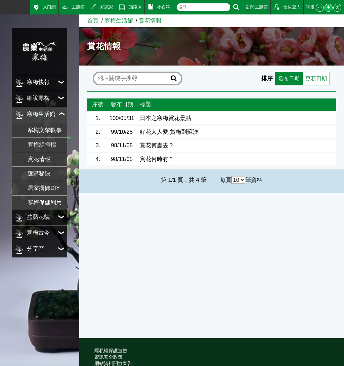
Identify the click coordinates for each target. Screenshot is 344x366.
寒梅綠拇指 (42, 144)
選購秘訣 (39, 173)
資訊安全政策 (108, 357)
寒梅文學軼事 (45, 130)
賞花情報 (39, 159)
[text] (203, 7)
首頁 (92, 20)
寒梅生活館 (118, 20)
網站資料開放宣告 (113, 363)
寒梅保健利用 (45, 202)
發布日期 (286, 78)
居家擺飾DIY (44, 188)
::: (2, 6)
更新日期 (315, 78)
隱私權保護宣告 (110, 350)
